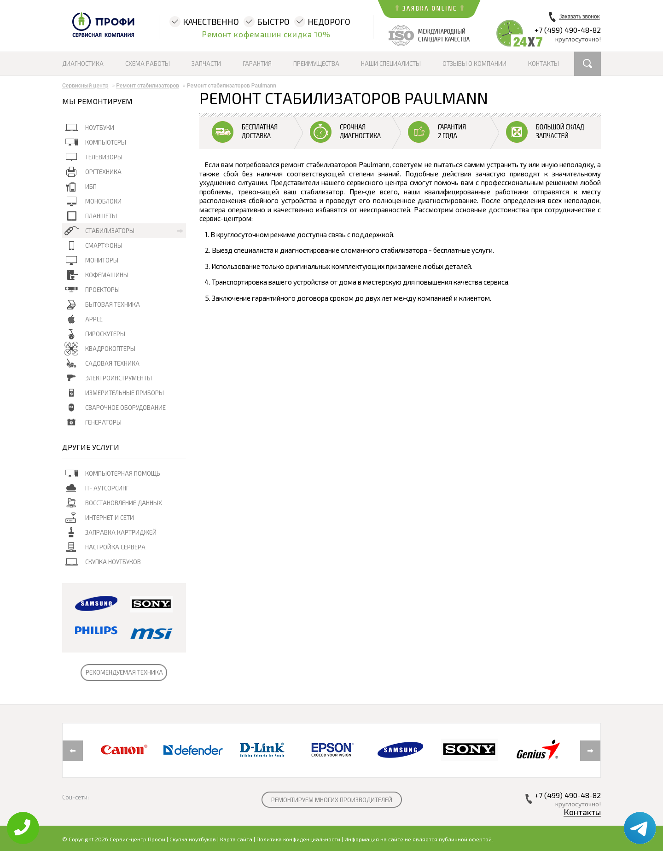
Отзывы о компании (474, 63)
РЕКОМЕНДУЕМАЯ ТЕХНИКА (124, 672)
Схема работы (147, 63)
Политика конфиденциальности (298, 839)
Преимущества (316, 63)
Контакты (543, 63)
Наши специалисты (391, 63)
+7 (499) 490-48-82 (568, 29)
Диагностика (83, 63)
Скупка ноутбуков (192, 839)
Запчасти (206, 63)
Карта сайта (236, 839)
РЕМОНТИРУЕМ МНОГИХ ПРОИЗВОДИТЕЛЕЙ (331, 800)
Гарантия (257, 63)
